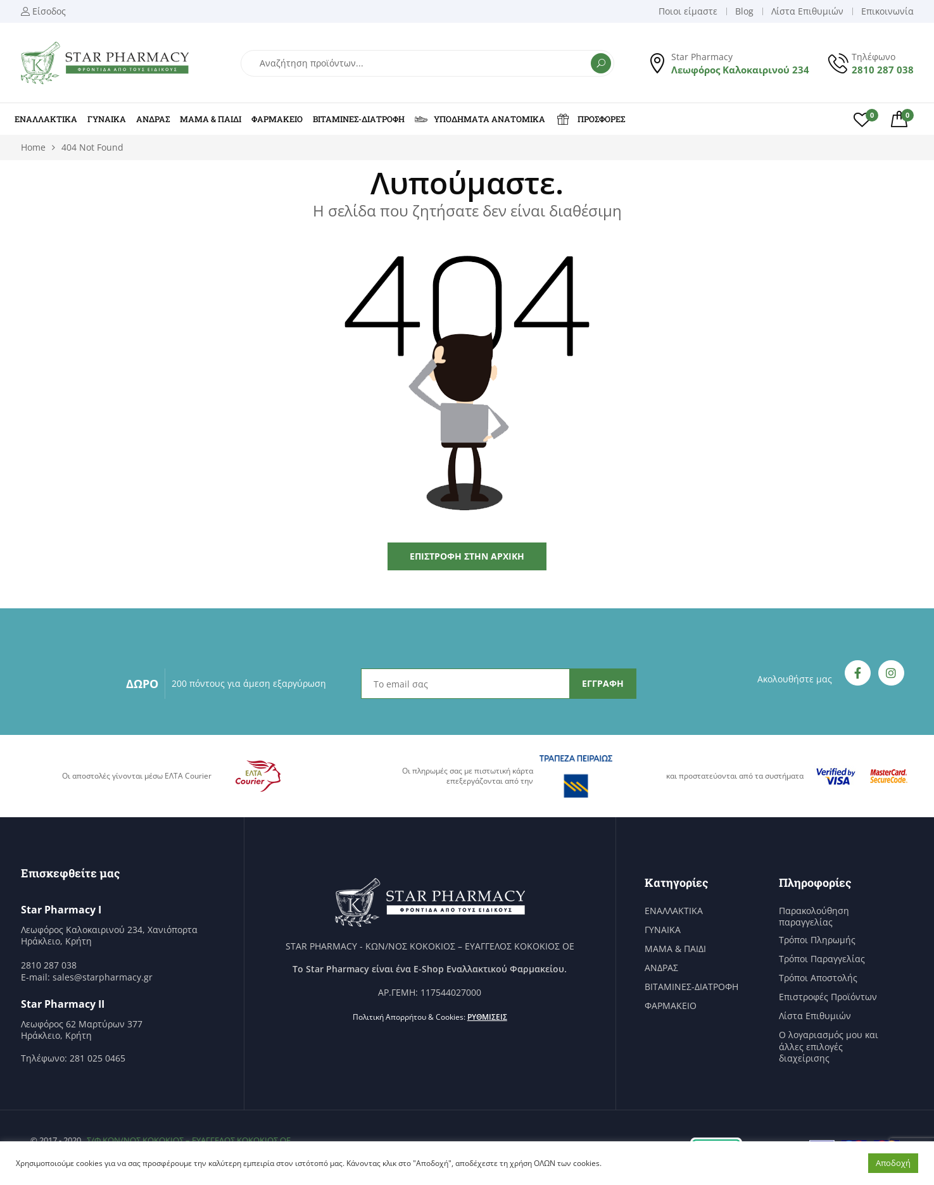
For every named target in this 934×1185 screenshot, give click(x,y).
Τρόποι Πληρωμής (817, 940)
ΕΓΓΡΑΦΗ (603, 683)
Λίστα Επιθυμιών (815, 1016)
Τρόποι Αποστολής (818, 978)
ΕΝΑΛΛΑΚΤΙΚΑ (46, 119)
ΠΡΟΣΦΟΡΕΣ (590, 119)
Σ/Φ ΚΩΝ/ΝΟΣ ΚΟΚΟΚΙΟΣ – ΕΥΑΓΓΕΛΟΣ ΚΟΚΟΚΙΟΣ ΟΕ (189, 1140)
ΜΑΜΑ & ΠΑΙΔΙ (210, 119)
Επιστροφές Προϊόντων (828, 997)
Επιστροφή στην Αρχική (467, 556)
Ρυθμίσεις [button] (487, 1017)
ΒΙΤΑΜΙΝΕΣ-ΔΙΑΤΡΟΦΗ (359, 119)
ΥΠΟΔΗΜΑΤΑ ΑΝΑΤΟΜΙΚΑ (480, 119)
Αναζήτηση (601, 63)
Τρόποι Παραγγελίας (822, 959)
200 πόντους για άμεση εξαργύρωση (249, 683)
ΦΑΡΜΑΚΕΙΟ (277, 119)
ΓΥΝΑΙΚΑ (106, 119)
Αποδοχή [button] (893, 1163)
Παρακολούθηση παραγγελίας (814, 916)
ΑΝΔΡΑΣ (153, 119)
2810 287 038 (883, 69)
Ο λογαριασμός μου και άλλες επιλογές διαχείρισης (828, 1046)
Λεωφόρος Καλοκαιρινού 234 (740, 69)
